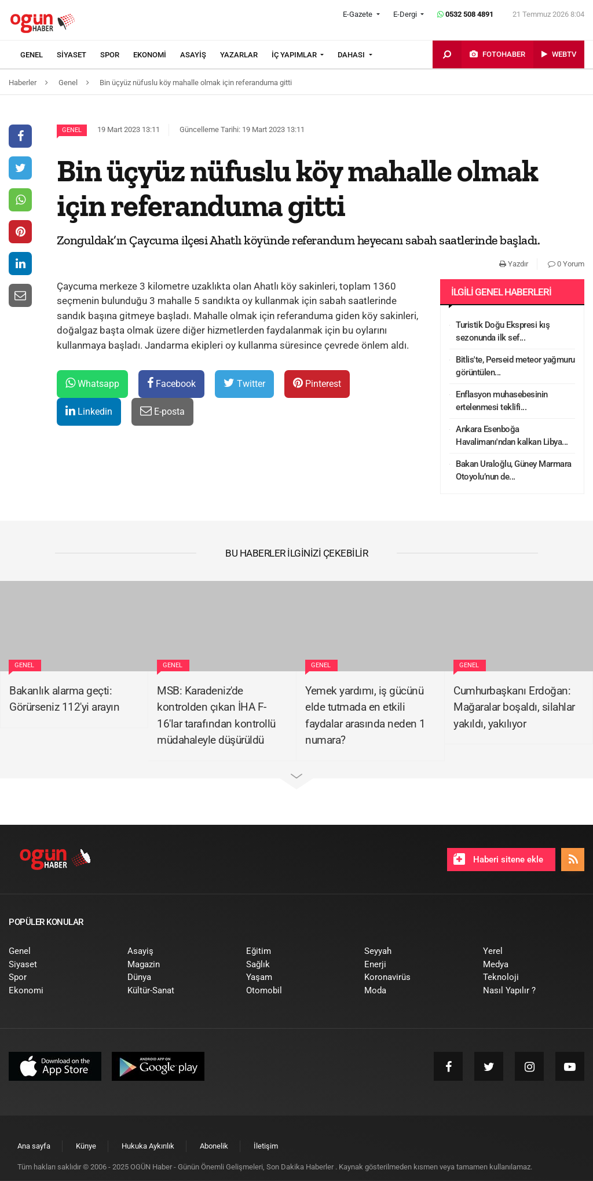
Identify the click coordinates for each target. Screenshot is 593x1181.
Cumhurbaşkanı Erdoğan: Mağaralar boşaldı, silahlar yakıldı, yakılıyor (514, 707)
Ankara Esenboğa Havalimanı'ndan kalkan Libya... (512, 436)
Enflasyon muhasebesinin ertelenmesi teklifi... (502, 401)
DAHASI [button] (352, 54)
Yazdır (513, 263)
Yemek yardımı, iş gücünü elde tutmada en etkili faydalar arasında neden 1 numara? (365, 715)
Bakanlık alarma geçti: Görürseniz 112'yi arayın (64, 699)
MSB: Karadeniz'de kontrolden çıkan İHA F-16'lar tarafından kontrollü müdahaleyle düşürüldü (216, 715)
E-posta (162, 411)
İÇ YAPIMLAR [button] (295, 54)
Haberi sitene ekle (498, 859)
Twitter (244, 383)
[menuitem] (38, 55)
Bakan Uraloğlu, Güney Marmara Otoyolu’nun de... (514, 470)
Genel (72, 130)
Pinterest (317, 383)
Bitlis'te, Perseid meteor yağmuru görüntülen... (515, 366)
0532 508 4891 (465, 14)
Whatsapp (92, 383)
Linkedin (88, 411)
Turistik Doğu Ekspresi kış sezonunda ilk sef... (503, 331)
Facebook (171, 383)
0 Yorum (566, 263)
